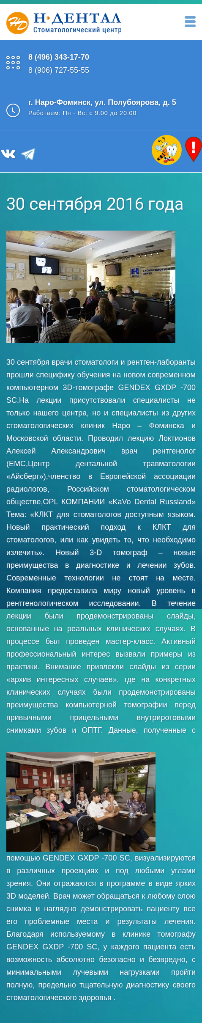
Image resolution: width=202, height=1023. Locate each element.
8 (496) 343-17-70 (58, 57)
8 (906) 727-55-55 (58, 70)
